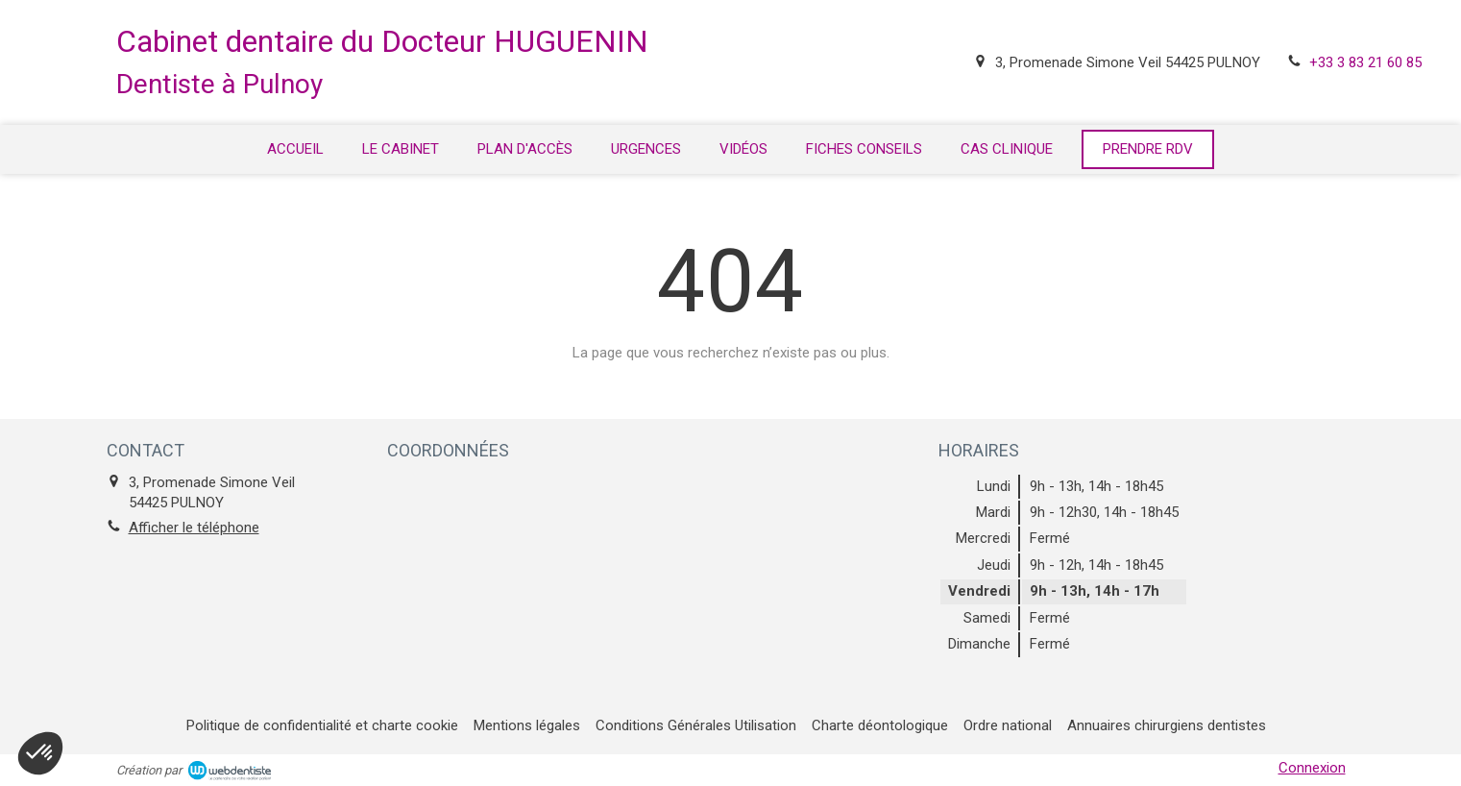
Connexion (1312, 767)
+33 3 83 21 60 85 (1365, 62)
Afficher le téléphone (194, 527)
